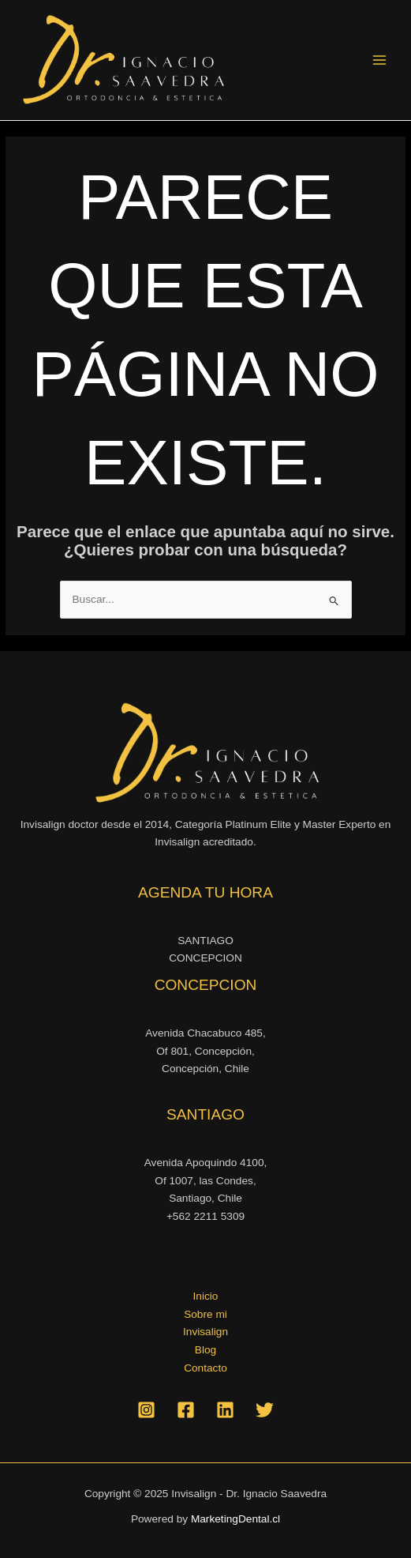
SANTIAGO (205, 940)
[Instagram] (146, 1410)
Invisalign (205, 1332)
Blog (205, 1350)
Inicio (206, 1296)
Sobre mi (205, 1314)
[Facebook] (186, 1410)
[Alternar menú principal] (380, 60)
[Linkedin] (225, 1410)
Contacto (205, 1368)
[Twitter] (265, 1410)
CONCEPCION (205, 958)
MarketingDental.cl (235, 1519)
